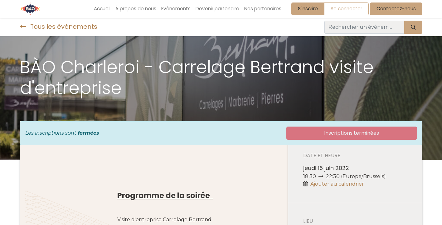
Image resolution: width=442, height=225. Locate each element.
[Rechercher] (413, 27)
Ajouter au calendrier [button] (337, 184)
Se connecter (346, 8)
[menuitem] (102, 9)
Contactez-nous (396, 8)
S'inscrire (308, 8)
